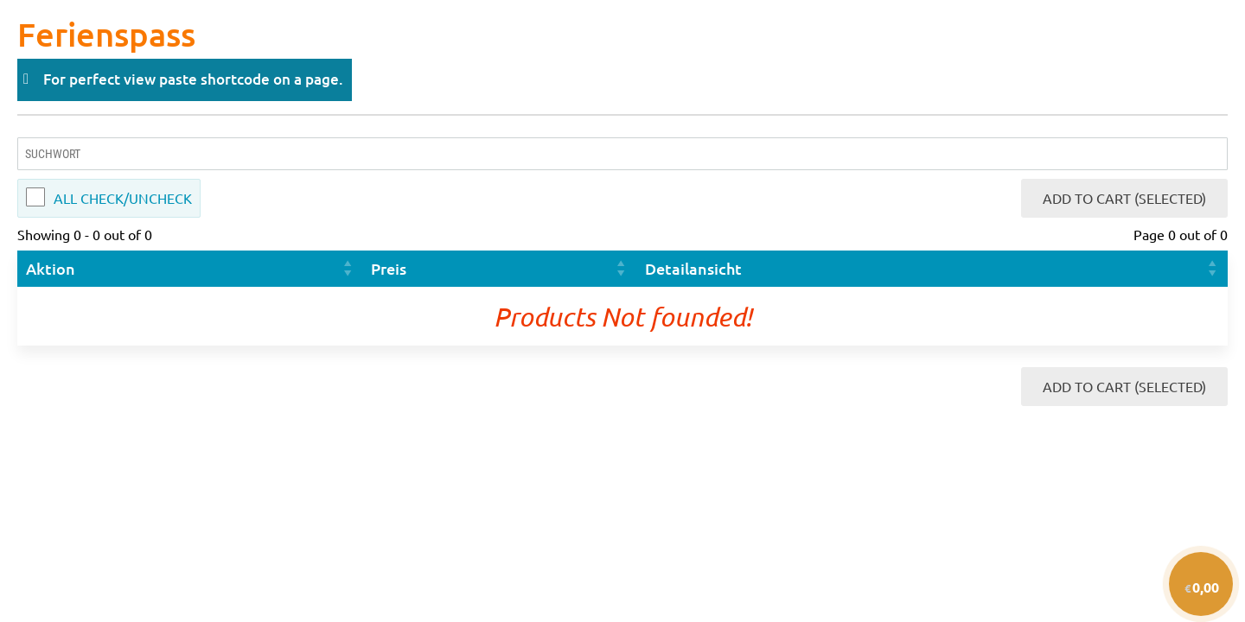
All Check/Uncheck (123, 197)
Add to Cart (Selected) (1124, 197)
